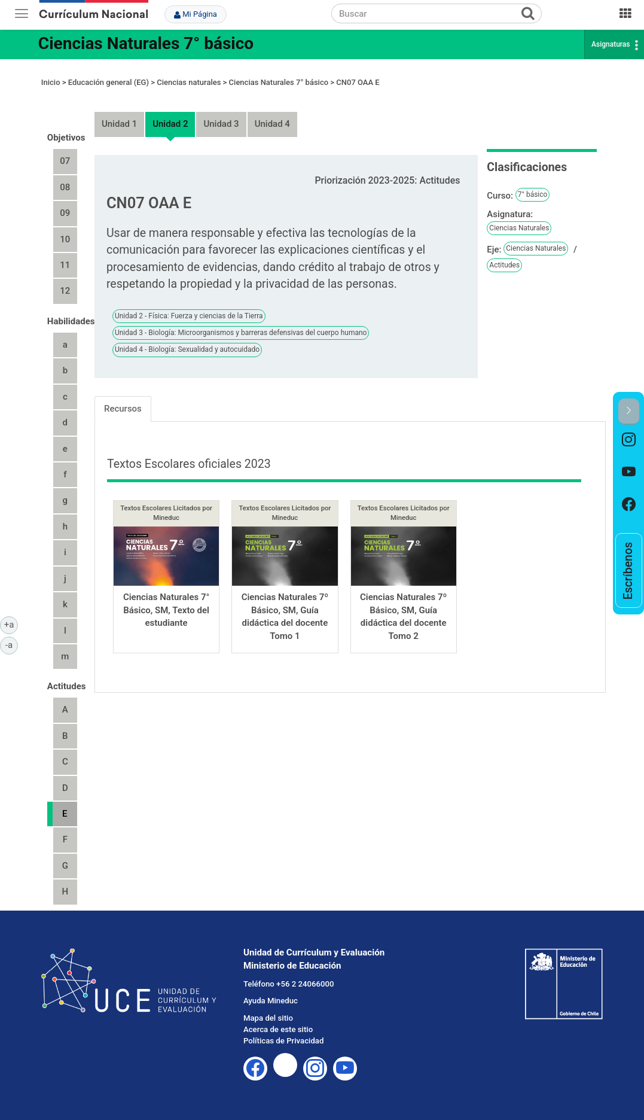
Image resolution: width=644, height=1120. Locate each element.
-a (11, 644)
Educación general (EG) (108, 82)
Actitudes (504, 265)
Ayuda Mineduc (270, 1000)
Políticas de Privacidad (283, 1040)
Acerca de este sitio (278, 1029)
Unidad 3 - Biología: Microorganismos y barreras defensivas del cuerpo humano (241, 332)
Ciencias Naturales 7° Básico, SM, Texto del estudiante (166, 610)
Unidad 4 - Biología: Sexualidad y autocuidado (187, 349)
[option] (628, 441)
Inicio (50, 82)
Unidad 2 (170, 123)
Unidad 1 (119, 123)
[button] (628, 411)
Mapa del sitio (268, 1018)
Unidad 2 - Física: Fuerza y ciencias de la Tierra (189, 316)
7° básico (533, 194)
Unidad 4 (272, 123)
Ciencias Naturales (519, 228)
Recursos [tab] (123, 408)
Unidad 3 (221, 123)
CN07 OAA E (357, 82)
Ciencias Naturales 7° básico (146, 43)
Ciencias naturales (189, 82)
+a (11, 624)
